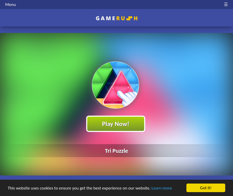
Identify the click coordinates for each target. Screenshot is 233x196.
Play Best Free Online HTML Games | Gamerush (117, 18)
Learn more (161, 188)
